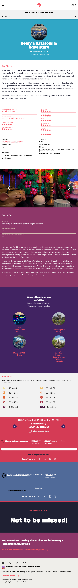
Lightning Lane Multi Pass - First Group (17, 155)
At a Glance (9, 17)
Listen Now (11, 576)
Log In (73, 5)
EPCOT (45, 52)
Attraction (36, 52)
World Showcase (8, 142)
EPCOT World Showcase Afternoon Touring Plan (25, 549)
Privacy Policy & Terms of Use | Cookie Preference (17, 582)
